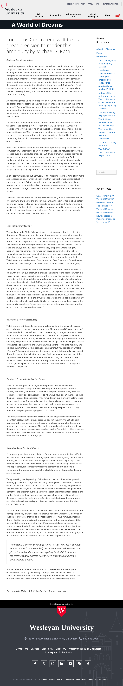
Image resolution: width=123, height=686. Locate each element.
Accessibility (69, 679)
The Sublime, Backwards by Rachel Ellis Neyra (107, 122)
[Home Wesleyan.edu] (61, 611)
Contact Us (22, 649)
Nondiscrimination (101, 679)
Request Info (73, 4)
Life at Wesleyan (93, 15)
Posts (99, 53)
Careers (35, 649)
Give (97, 4)
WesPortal (47, 649)
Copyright (43, 679)
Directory (61, 649)
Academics (55, 15)
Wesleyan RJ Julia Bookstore (85, 649)
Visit (83, 4)
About (108, 15)
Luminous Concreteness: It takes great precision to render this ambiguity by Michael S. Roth (106, 80)
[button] (118, 16)
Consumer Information (84, 679)
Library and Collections (58, 652)
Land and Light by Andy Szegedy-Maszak (107, 63)
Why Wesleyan (39, 15)
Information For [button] (111, 4)
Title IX (59, 679)
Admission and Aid (73, 15)
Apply (90, 4)
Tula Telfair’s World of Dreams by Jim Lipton (106, 152)
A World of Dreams (37, 24)
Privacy (52, 679)
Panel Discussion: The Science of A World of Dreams (104, 205)
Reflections (101, 56)
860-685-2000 (90, 638)
